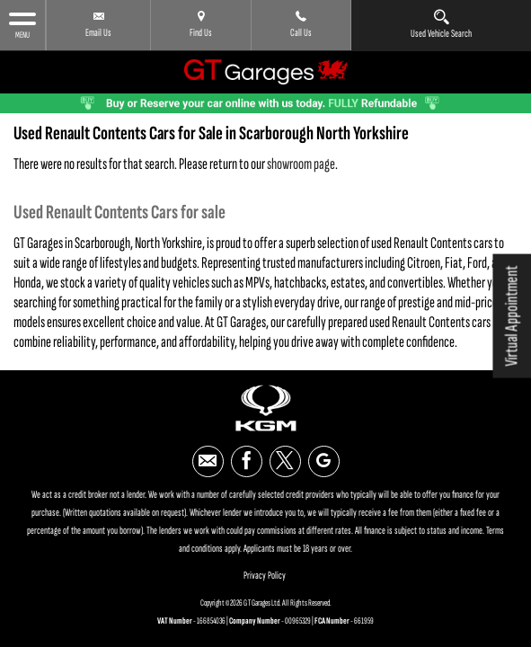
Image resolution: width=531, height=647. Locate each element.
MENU (22, 24)
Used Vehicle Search (441, 24)
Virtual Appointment (511, 316)
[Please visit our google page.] (324, 456)
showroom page (301, 158)
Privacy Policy (264, 570)
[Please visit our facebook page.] (246, 456)
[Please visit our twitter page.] (285, 456)
